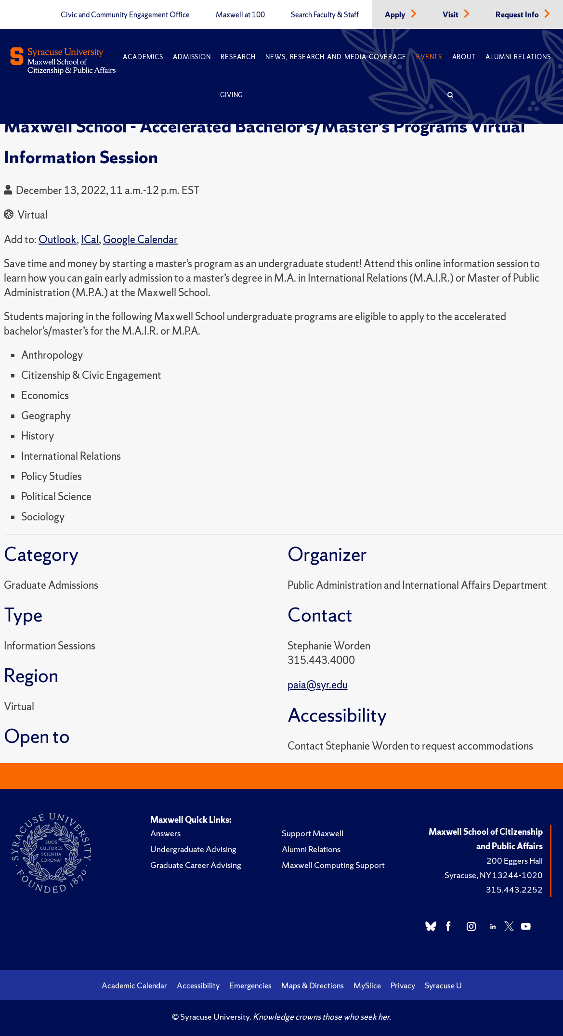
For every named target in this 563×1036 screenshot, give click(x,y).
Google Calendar (140, 239)
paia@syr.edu (318, 685)
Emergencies (250, 985)
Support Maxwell (312, 833)
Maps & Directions (312, 985)
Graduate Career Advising (195, 864)
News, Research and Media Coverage (335, 57)
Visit (451, 15)
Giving (231, 95)
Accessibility (198, 985)
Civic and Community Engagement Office (125, 15)
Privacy (403, 985)
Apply (396, 15)
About (464, 57)
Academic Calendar (134, 985)
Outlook (58, 239)
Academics (143, 57)
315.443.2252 (514, 889)
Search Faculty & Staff (325, 15)
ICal (90, 239)
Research (238, 57)
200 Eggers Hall (514, 860)
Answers (165, 833)
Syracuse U (443, 985)
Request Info (518, 15)
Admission (191, 57)
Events (429, 57)
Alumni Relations (517, 57)
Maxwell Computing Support (333, 864)
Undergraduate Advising (193, 849)
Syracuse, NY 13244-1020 (494, 875)
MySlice (367, 985)
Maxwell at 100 (240, 15)
